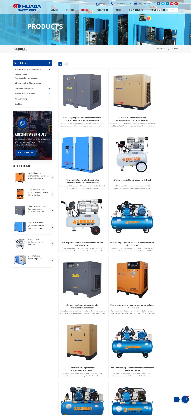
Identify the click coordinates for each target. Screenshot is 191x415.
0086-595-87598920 (123, 3)
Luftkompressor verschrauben (28, 69)
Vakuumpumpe (22, 99)
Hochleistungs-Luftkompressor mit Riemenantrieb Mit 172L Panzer (159, 163)
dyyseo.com (106, 411)
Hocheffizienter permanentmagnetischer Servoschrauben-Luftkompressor (38, 176)
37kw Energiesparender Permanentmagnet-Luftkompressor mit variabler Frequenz (38, 209)
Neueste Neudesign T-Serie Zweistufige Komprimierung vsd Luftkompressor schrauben (117, 364)
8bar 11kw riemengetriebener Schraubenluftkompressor (159, 216)
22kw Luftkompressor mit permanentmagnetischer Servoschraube (118, 216)
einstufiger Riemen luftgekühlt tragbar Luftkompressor (159, 270)
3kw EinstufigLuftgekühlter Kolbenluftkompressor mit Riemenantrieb (77, 270)
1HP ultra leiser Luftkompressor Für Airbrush (36, 242)
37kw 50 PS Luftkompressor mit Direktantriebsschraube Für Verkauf (118, 110)
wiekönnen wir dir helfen (30, 134)
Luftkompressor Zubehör (25, 93)
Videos (118, 10)
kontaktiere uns (157, 10)
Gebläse (18, 104)
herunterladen (136, 10)
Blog (138, 300)
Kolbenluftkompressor (24, 88)
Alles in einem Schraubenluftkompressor (26, 76)
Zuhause (54, 10)
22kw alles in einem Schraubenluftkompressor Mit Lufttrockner (38, 193)
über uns (70, 10)
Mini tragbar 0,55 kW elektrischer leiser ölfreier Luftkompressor (118, 163)
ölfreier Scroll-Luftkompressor (28, 83)
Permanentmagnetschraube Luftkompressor (76, 367)
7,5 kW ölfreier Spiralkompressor (35, 257)
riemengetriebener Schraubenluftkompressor (75, 394)
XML (176, 411)
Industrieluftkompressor (74, 384)
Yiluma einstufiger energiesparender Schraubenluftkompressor (77, 216)
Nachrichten (102, 10)
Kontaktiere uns (25, 152)
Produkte (85, 10)
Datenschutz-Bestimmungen (96, 305)
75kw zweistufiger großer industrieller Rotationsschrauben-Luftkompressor (37, 226)
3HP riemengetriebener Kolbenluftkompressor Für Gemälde (118, 270)
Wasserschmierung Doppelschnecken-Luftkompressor (116, 397)
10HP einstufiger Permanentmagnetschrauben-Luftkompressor (113, 374)
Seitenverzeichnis (166, 411)
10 (95, 286)
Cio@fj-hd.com (144, 3)
